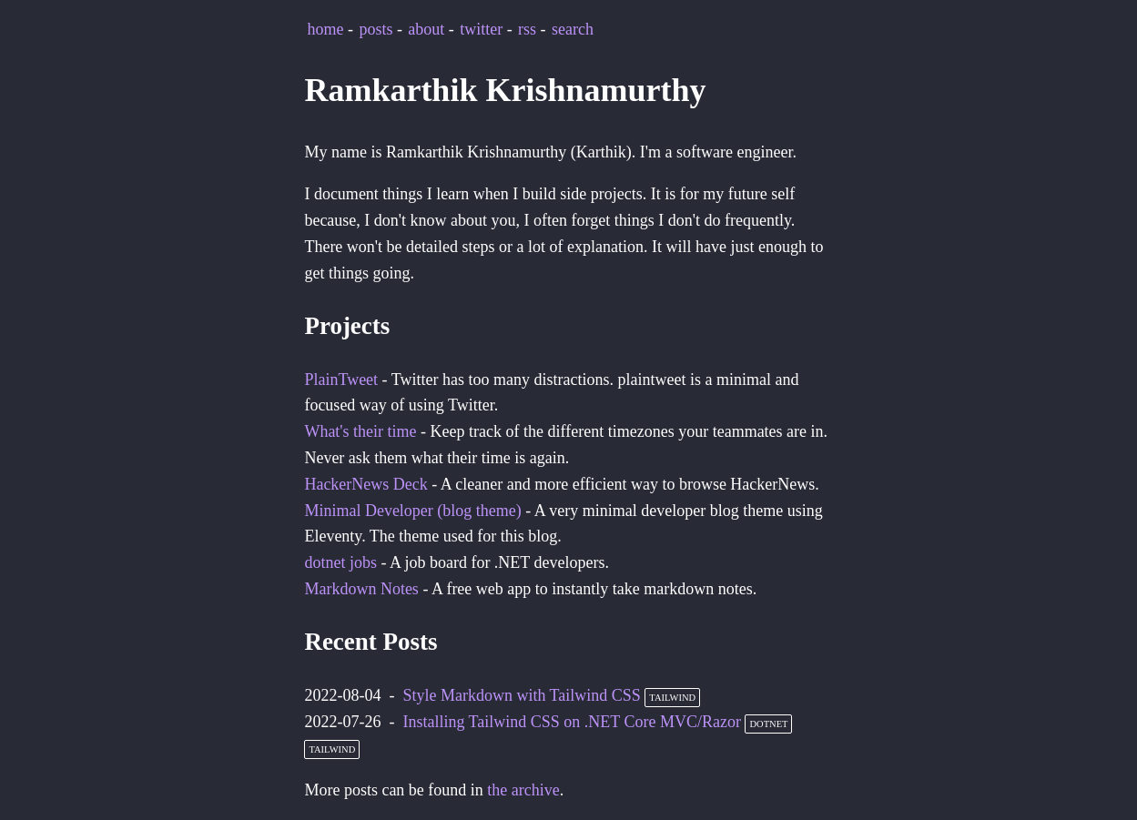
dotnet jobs (340, 562)
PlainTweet (341, 379)
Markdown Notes (361, 589)
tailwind (672, 698)
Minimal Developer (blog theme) (412, 510)
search (573, 29)
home (326, 29)
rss (527, 29)
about (426, 29)
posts (375, 29)
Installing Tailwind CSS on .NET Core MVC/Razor (571, 722)
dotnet (768, 724)
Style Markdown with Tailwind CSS (521, 695)
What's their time (360, 431)
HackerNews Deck (365, 484)
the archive (523, 790)
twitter (481, 29)
